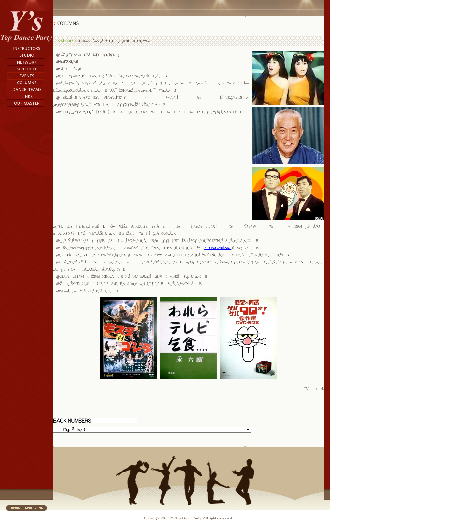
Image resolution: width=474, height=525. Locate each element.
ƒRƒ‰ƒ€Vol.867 (217, 248)
